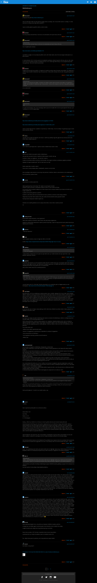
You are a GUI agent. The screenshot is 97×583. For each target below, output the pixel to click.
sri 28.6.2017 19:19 (70, 316)
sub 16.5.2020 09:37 (70, 522)
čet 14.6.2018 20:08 (70, 472)
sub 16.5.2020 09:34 (70, 497)
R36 (25, 375)
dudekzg (26, 247)
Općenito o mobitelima (29, 6)
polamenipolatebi (28, 345)
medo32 (26, 307)
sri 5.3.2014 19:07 (71, 135)
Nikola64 (26, 447)
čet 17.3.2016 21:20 (70, 247)
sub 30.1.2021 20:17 (70, 544)
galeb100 (26, 260)
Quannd (26, 472)
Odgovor (63, 29)
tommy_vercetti (28, 216)
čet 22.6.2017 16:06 (70, 307)
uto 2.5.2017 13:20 (70, 291)
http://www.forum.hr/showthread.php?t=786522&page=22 (41, 285)
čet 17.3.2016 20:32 (70, 229)
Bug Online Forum (6, 2)
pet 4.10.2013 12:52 (70, 93)
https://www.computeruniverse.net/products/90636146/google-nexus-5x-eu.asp (43, 241)
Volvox (26, 135)
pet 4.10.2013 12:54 (70, 101)
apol (25, 152)
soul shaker (27, 291)
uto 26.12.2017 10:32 (70, 447)
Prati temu (68, 11)
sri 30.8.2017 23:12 (70, 402)
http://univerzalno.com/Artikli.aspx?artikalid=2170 (33, 50)
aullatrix (26, 497)
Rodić (26, 237)
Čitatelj (27, 522)
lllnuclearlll (27, 15)
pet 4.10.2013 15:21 (70, 114)
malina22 (26, 32)
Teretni (26, 180)
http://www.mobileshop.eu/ (38, 17)
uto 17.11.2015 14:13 (70, 152)
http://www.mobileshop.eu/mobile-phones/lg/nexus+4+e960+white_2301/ (39, 124)
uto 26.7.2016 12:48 (70, 273)
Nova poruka (25, 11)
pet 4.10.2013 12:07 (70, 15)
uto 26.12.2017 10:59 (70, 456)
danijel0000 (27, 144)
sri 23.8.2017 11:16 (70, 375)
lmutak (26, 544)
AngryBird (27, 273)
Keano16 (26, 229)
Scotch (26, 402)
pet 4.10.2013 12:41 (70, 40)
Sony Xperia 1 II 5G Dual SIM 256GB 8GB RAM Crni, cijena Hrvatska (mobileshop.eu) (41, 552)
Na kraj (72, 11)
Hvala (68, 29)
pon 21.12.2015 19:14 (70, 180)
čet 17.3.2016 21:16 (70, 237)
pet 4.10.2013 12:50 (70, 68)
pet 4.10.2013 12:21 (70, 32)
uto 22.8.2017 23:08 (70, 345)
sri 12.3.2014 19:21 (70, 144)
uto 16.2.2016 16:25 (70, 216)
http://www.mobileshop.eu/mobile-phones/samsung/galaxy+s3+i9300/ (38, 120)
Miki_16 (26, 456)
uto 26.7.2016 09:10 (70, 260)
